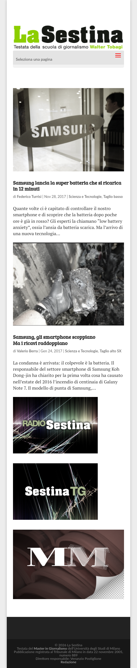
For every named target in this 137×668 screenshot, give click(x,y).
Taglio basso (113, 196)
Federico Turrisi (29, 196)
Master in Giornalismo (50, 648)
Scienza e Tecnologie (85, 196)
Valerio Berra (27, 351)
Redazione (68, 662)
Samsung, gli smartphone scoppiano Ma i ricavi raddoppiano (54, 339)
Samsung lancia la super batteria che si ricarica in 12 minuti (67, 185)
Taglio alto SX (110, 351)
